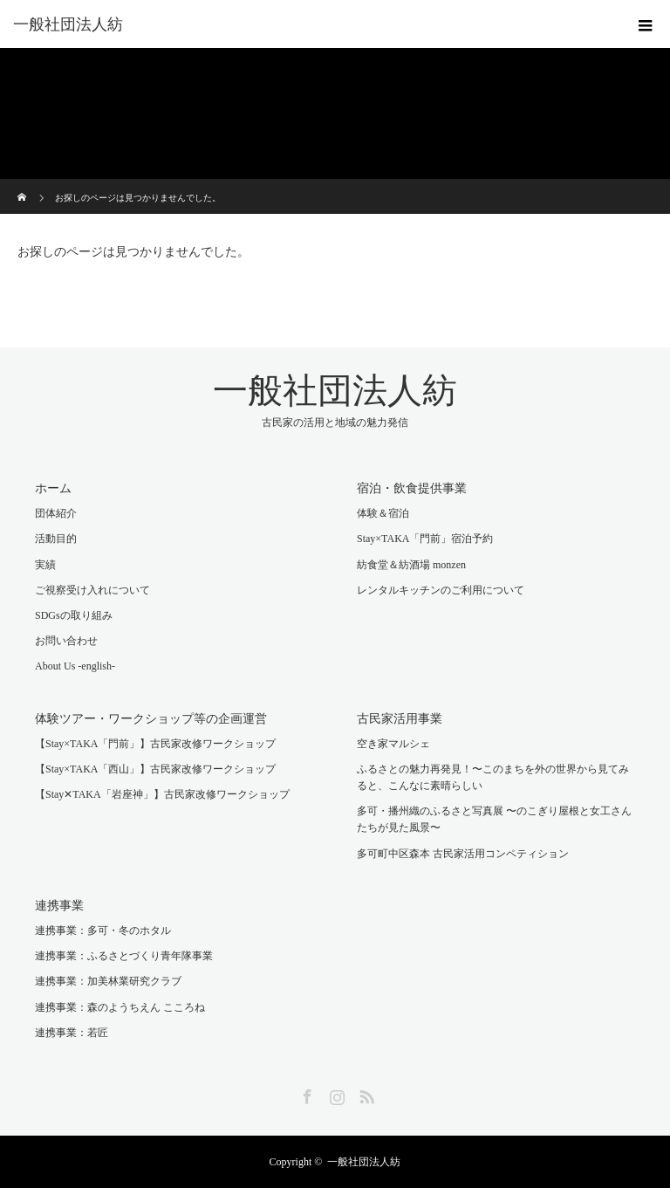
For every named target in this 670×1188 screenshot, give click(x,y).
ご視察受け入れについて (92, 590)
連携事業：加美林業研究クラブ (108, 981)
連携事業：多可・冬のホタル (103, 930)
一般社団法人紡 (68, 24)
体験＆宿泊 (383, 513)
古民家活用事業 (399, 718)
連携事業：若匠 (71, 1033)
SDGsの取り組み (74, 615)
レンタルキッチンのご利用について (440, 590)
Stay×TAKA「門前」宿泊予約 (425, 538)
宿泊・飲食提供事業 (412, 488)
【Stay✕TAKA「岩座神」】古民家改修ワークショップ (162, 794)
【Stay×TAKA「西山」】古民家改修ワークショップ (155, 769)
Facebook (305, 1094)
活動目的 (56, 538)
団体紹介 (56, 513)
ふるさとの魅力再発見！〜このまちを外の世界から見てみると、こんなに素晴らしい (493, 777)
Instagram (335, 1094)
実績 (45, 565)
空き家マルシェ (393, 744)
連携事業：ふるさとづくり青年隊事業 (124, 956)
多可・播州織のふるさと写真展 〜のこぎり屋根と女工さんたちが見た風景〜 (494, 819)
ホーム (53, 488)
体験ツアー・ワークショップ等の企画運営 (151, 718)
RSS (365, 1094)
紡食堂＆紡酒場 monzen (411, 565)
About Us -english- (75, 666)
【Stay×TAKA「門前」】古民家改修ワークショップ (155, 744)
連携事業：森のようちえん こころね (120, 1007)
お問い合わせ (66, 641)
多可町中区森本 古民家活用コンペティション (463, 854)
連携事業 (59, 905)
